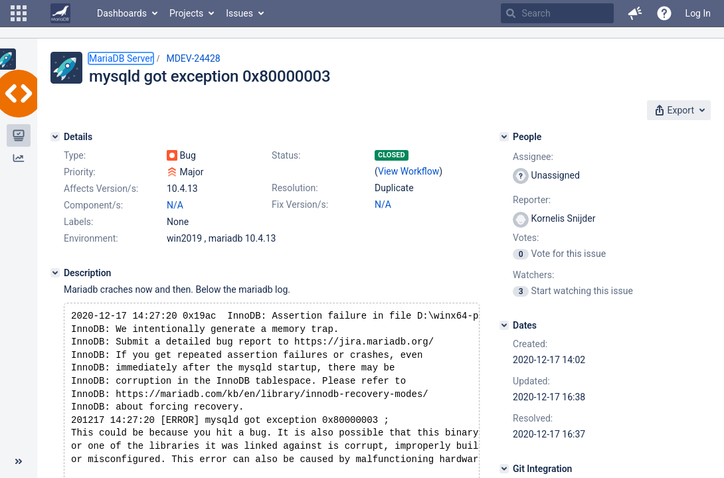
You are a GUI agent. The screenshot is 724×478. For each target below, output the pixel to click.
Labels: (78, 221)
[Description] (55, 273)
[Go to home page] (60, 13)
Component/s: (93, 205)
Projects (186, 13)
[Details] (55, 136)
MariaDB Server (121, 58)
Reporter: (532, 200)
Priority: (80, 172)
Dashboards (122, 13)
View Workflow (408, 171)
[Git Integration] (504, 468)
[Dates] (504, 325)
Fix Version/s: (300, 204)
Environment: (91, 238)
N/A (383, 204)
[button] (19, 13)
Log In (698, 13)
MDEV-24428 (193, 58)
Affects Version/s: (101, 188)
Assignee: (533, 156)
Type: (75, 155)
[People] (504, 136)
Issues (239, 13)
